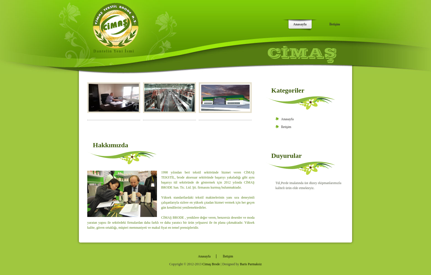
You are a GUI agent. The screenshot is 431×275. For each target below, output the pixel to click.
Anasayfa (299, 24)
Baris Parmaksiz (251, 264)
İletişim (334, 24)
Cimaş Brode (211, 264)
